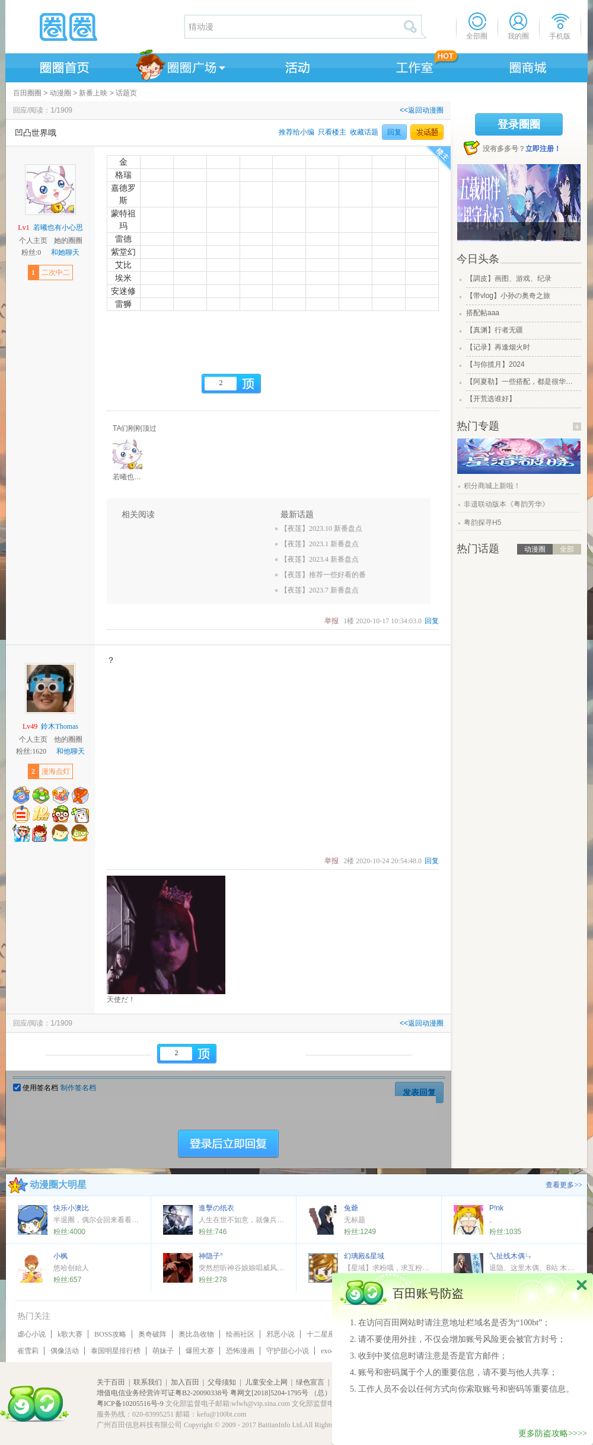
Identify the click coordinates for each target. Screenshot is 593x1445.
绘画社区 (240, 1334)
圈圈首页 (63, 65)
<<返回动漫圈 (422, 110)
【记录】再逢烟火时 (498, 347)
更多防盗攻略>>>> (552, 1433)
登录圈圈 (519, 124)
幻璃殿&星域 (364, 1256)
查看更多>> (564, 1185)
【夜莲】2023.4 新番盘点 (319, 559)
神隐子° (211, 1256)
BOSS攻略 (110, 1334)
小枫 (60, 1256)
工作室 (412, 65)
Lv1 (23, 227)
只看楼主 (332, 132)
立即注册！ (543, 149)
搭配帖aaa (482, 313)
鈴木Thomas (59, 726)
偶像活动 (64, 1351)
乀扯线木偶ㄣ (510, 1256)
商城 (528, 65)
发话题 (427, 132)
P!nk (496, 1208)
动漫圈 (60, 93)
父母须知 (222, 1382)
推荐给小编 (296, 132)
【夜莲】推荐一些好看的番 (323, 575)
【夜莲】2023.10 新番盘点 (321, 528)
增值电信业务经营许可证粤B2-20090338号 (162, 1393)
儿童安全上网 (266, 1382)
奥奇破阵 (152, 1334)
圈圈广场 (180, 65)
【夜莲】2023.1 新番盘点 (319, 544)
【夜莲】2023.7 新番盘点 (319, 590)
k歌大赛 (70, 1334)
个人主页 (33, 240)
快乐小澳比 (71, 1208)
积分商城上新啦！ (492, 486)
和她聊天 (65, 252)
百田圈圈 (27, 93)
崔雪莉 (28, 1351)
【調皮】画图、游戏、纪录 (508, 278)
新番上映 (93, 93)
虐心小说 (31, 1334)
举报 (331, 621)
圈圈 (94, 26)
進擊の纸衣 (216, 1208)
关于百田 (111, 1382)
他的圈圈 (68, 739)
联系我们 (147, 1382)
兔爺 (351, 1208)
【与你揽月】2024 (495, 364)
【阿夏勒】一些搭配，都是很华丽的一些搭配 (522, 381)
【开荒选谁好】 (491, 399)
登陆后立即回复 (228, 1144)
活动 (296, 65)
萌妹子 (163, 1351)
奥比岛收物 (196, 1334)
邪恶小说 (280, 1334)
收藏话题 (364, 132)
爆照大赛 (200, 1351)
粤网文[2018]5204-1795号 (269, 1393)
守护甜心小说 (287, 1351)
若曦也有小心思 (58, 227)
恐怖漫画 (240, 1351)
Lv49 (30, 726)
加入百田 (185, 1382)
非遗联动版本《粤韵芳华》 (506, 504)
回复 (394, 132)
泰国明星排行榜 (116, 1351)
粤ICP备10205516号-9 (130, 1403)
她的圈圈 (68, 240)
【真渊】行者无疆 (494, 330)
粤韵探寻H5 (482, 522)
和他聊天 (70, 751)
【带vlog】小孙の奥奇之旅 (508, 295)
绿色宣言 (310, 1382)
